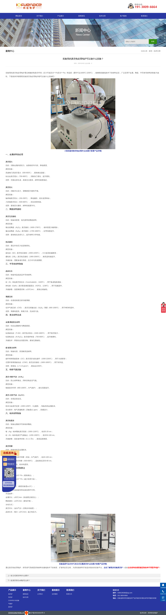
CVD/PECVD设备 (13, 600)
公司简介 (40, 594)
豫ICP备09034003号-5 (37, 613)
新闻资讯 (81, 16)
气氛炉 (10, 603)
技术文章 (102, 16)
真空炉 (10, 607)
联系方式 (69, 594)
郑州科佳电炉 (153, 613)
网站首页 (18, 16)
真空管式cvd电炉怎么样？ (21, 580)
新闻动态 (25, 594)
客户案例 (123, 16)
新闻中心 (27, 590)
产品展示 (60, 16)
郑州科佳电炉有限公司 (16, 613)
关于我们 (39, 16)
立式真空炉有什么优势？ (21, 575)
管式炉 (10, 597)
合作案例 (54, 594)
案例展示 (56, 590)
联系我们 (144, 16)
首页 (150, 51)
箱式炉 (10, 594)
